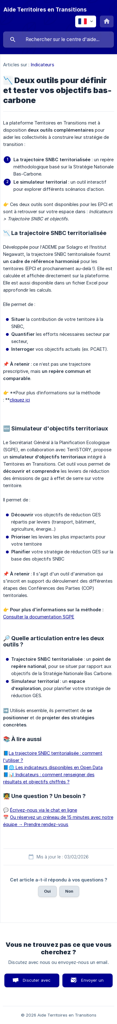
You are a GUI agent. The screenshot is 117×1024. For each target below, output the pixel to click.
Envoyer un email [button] (92, 982)
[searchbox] (58, 39)
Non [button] (69, 891)
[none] (45, 10)
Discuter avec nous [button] (37, 982)
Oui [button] (47, 891)
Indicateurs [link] (42, 64)
